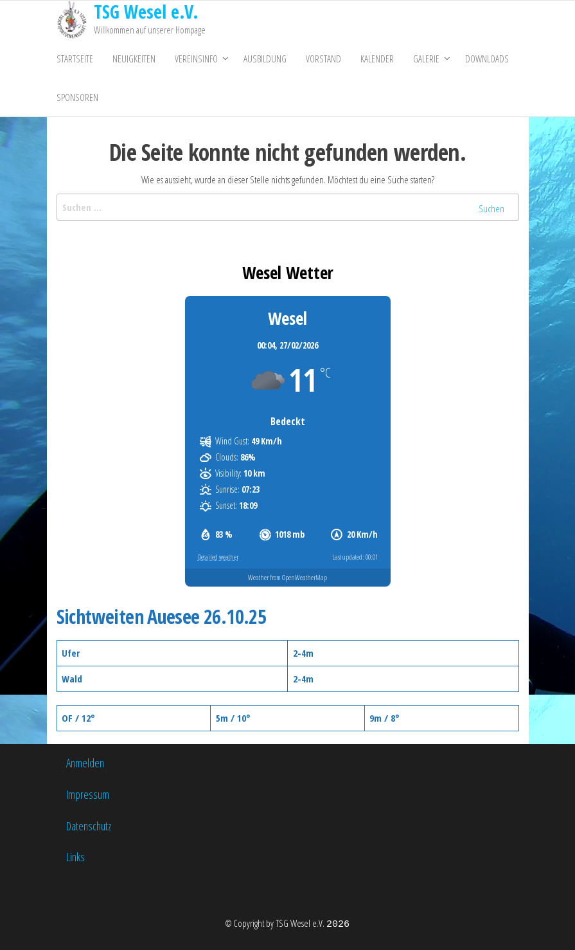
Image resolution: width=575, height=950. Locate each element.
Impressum (87, 794)
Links (75, 856)
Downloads (487, 58)
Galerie (426, 58)
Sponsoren (77, 97)
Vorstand (323, 58)
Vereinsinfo (196, 58)
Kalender (377, 58)
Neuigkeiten (133, 58)
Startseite (75, 58)
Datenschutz (88, 826)
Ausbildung (265, 58)
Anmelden (85, 763)
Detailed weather (218, 557)
